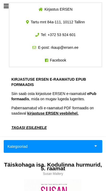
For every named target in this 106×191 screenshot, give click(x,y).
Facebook (58, 60)
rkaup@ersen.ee (65, 47)
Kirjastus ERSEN (58, 9)
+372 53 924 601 (62, 35)
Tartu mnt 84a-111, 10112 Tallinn (58, 22)
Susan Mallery (53, 174)
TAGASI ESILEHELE (29, 127)
